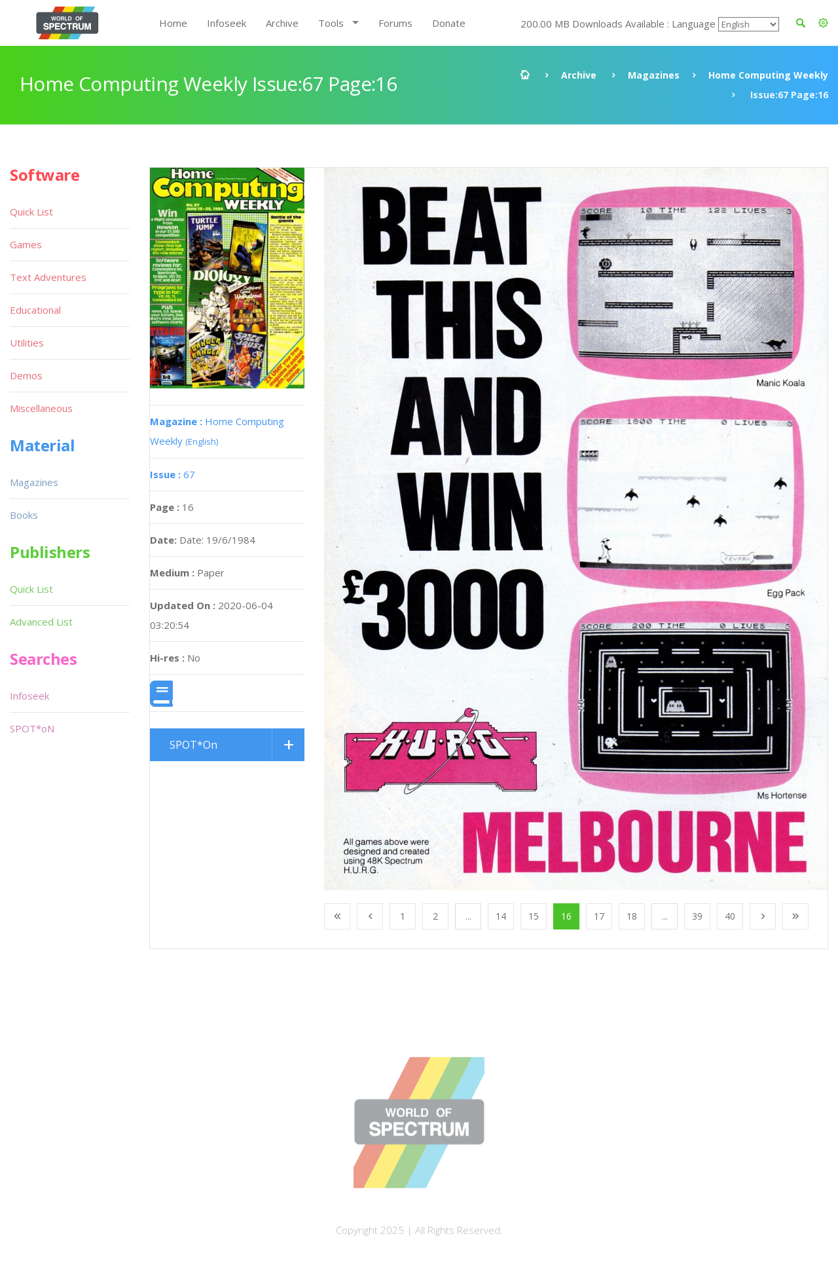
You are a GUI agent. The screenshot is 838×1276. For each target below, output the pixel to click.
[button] (823, 22)
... (468, 916)
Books (24, 514)
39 (697, 916)
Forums (395, 22)
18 (632, 916)
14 (501, 916)
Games (26, 244)
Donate (448, 22)
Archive (282, 22)
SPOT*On (193, 745)
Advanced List (41, 621)
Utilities (27, 342)
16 (566, 916)
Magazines (654, 75)
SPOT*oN (32, 728)
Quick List (31, 211)
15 (533, 916)
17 (599, 916)
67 (172, 474)
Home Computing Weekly (768, 75)
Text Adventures (48, 277)
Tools (331, 22)
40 (730, 916)
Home (173, 22)
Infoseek (226, 22)
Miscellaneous (41, 408)
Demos (26, 375)
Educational (35, 309)
